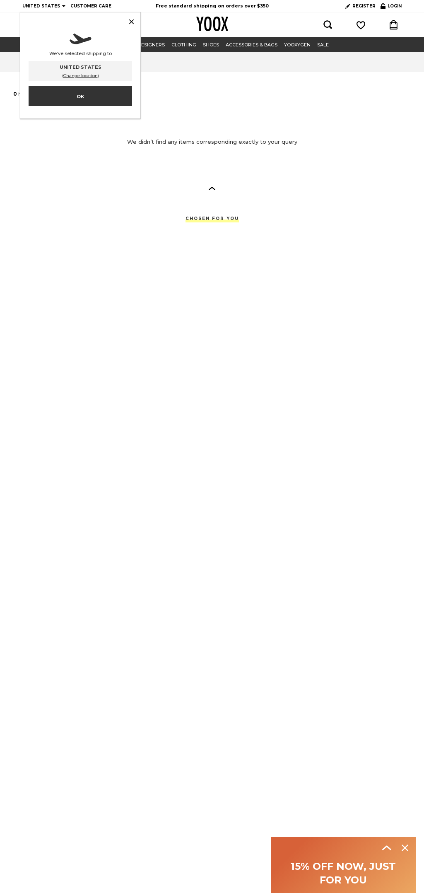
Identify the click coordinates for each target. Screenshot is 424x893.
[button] (212, 188)
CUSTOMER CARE (90, 6)
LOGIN (391, 6)
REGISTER (360, 6)
